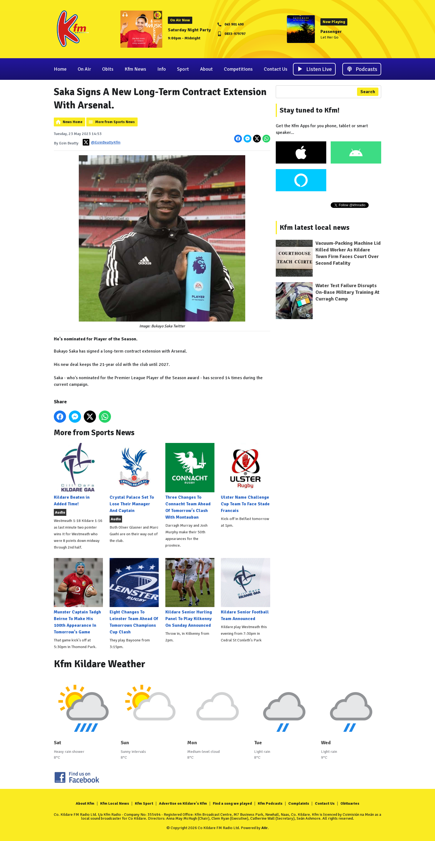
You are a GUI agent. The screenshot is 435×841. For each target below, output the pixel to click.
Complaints (298, 803)
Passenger (331, 31)
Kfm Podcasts (270, 803)
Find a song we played (232, 803)
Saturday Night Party (189, 30)
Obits (107, 69)
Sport (183, 69)
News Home (72, 122)
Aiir (264, 827)
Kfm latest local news (315, 227)
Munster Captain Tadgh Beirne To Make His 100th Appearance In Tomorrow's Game (78, 596)
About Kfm (85, 803)
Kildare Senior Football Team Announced (245, 589)
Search (367, 92)
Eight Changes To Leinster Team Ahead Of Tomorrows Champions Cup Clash (134, 596)
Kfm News (135, 69)
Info (161, 69)
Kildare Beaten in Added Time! (78, 474)
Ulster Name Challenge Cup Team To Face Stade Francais (245, 478)
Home (60, 69)
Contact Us (275, 69)
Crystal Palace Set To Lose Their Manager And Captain (134, 478)
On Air (84, 69)
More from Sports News (115, 122)
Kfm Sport (144, 803)
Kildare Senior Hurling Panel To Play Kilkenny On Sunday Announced (189, 593)
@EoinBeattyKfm (101, 142)
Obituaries (349, 803)
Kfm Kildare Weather (99, 664)
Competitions (238, 69)
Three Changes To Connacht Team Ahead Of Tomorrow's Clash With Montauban (189, 481)
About (206, 69)
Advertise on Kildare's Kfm (183, 803)
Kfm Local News (114, 803)
